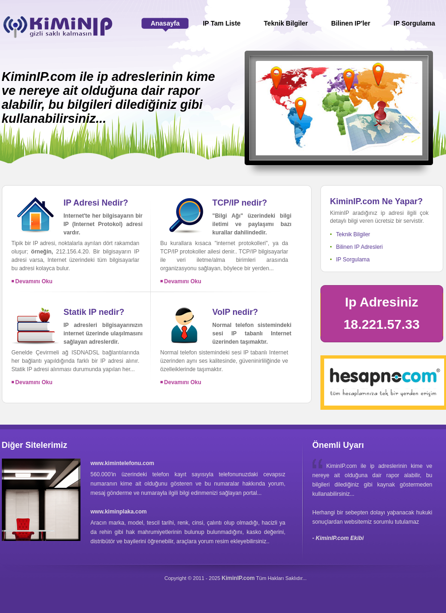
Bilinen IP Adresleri (359, 247)
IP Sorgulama (353, 259)
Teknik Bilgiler (353, 234)
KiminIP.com (238, 578)
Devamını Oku (32, 281)
